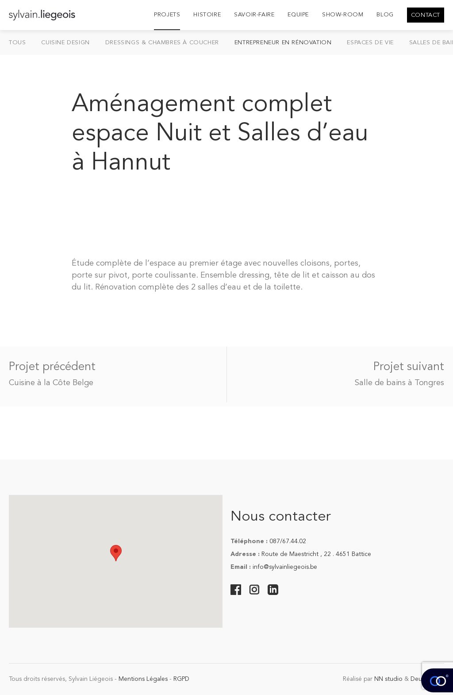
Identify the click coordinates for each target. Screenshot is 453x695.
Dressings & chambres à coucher (162, 43)
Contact (425, 15)
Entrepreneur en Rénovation (283, 43)
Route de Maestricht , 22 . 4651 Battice (316, 554)
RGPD (181, 679)
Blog (384, 15)
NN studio (388, 679)
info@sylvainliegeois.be (285, 567)
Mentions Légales (143, 679)
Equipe (298, 15)
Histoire (207, 15)
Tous (17, 43)
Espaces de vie (370, 43)
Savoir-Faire (254, 15)
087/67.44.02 (287, 541)
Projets (167, 15)
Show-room (342, 15)
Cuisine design (65, 43)
